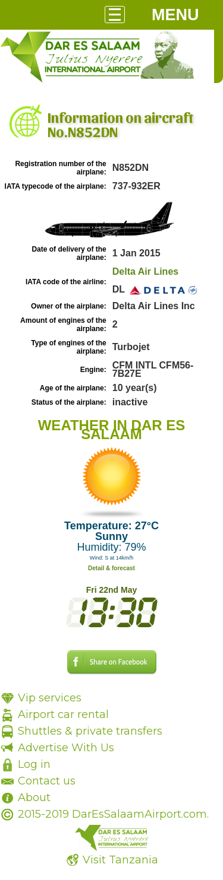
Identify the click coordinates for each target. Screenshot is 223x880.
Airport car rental (63, 714)
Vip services (49, 697)
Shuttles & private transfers (90, 731)
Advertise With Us (66, 747)
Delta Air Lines (145, 271)
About (34, 797)
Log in (34, 764)
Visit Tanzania (120, 859)
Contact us (47, 780)
